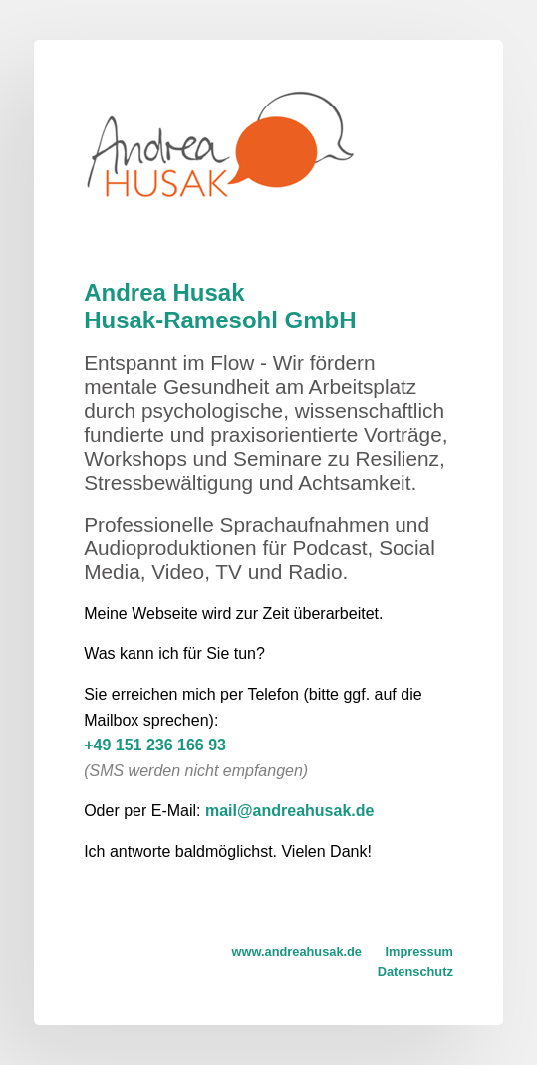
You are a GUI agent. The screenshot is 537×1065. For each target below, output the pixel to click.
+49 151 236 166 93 (155, 745)
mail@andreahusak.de (289, 810)
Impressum (419, 951)
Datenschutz (415, 971)
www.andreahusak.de (297, 951)
